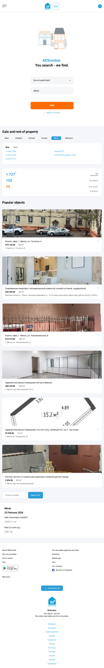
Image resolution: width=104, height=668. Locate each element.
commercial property (65, 155)
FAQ (3, 562)
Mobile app (56, 558)
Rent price (6, 577)
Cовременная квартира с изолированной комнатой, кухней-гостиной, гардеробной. (45, 288)
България (52, 628)
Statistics (55, 554)
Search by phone (52, 113)
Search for (35, 495)
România (52, 648)
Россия (52, 656)
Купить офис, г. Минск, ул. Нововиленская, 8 (26, 336)
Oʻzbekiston (52, 664)
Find (52, 105)
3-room (11, 159)
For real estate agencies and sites (65, 550)
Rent (15, 147)
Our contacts (57, 566)
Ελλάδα (52, 636)
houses (59, 151)
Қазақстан (52, 640)
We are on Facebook (62, 570)
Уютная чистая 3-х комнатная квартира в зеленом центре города (36, 477)
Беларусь (52, 624)
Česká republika (52, 632)
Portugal (52, 652)
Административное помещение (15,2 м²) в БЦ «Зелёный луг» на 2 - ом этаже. (42, 430)
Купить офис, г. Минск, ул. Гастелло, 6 (23, 241)
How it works (7, 558)
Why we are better (9, 554)
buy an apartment (42, 80)
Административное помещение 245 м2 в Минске (28, 383)
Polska (52, 644)
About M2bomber (9, 550)
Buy (7, 147)
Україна (52, 660)
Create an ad (52, 588)
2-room (11, 155)
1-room (11, 151)
